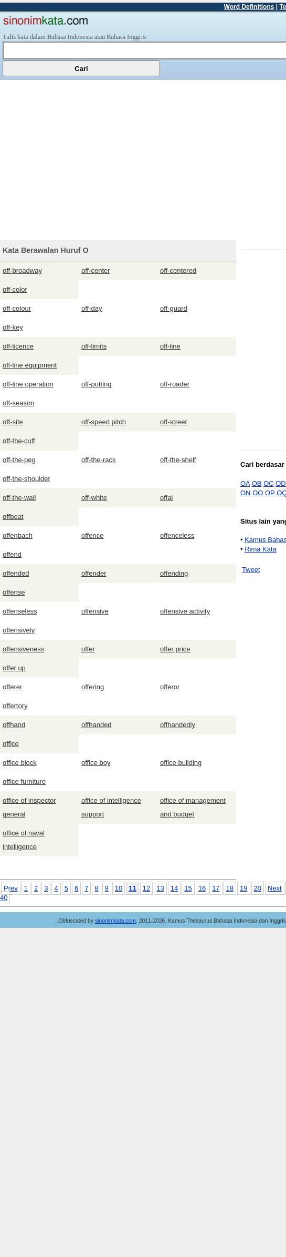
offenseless (20, 611)
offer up (14, 668)
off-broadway (22, 270)
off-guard (173, 308)
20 (257, 888)
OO (257, 493)
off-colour (17, 308)
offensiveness (23, 649)
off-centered (178, 270)
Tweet (251, 570)
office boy (95, 763)
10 (118, 888)
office (11, 744)
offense (14, 592)
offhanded (96, 725)
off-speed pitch (103, 422)
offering (92, 687)
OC (268, 483)
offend (12, 554)
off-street (173, 422)
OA (245, 483)
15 (188, 888)
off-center (95, 270)
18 (230, 888)
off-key (13, 327)
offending (174, 573)
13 (160, 888)
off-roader (174, 384)
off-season (18, 403)
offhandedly (177, 725)
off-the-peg (19, 460)
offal (166, 498)
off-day (91, 308)
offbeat (13, 516)
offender (93, 573)
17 (215, 888)
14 (174, 888)
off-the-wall (19, 498)
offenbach (18, 535)
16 (202, 888)
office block (20, 763)
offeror (169, 687)
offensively (19, 630)
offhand (14, 725)
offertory (15, 706)
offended (16, 573)
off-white (94, 498)
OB (257, 483)
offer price (175, 649)
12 (146, 888)
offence (92, 535)
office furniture (24, 781)
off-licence (18, 346)
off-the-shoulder (26, 479)
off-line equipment (30, 365)
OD (281, 483)
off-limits (94, 346)
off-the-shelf (178, 460)
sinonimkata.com (115, 921)
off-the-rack (98, 460)
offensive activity (185, 611)
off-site (13, 422)
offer (88, 649)
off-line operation (28, 384)
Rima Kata (261, 549)
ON (245, 493)
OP (270, 493)
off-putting (96, 384)
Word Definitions (249, 7)
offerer (12, 687)
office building (181, 763)
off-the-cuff (19, 441)
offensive (95, 611)
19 (243, 888)
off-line (170, 346)
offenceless (177, 535)
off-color (15, 289)
